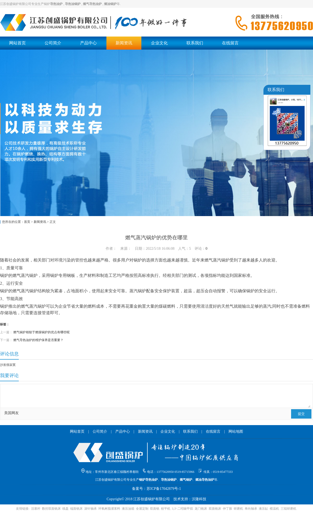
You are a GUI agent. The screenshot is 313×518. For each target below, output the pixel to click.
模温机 (274, 508)
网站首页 (17, 43)
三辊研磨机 (288, 508)
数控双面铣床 (51, 508)
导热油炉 (56, 4)
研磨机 (238, 508)
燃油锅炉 (110, 4)
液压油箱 (128, 508)
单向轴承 (251, 508)
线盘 (65, 508)
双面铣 (154, 508)
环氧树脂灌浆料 (109, 508)
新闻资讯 (124, 43)
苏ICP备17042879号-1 (164, 489)
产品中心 (88, 43)
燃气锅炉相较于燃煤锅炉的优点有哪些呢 (41, 332)
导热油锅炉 (73, 4)
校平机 (165, 508)
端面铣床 (76, 508)
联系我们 (194, 43)
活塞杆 (35, 508)
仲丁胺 (227, 508)
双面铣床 (215, 508)
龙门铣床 (201, 508)
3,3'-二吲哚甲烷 (182, 508)
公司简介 (53, 43)
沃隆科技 (199, 499)
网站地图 (235, 431)
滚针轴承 (90, 508)
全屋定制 (142, 508)
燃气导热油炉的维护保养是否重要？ (38, 340)
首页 (27, 222)
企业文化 (159, 43)
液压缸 (263, 508)
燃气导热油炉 (92, 4)
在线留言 (230, 43)
